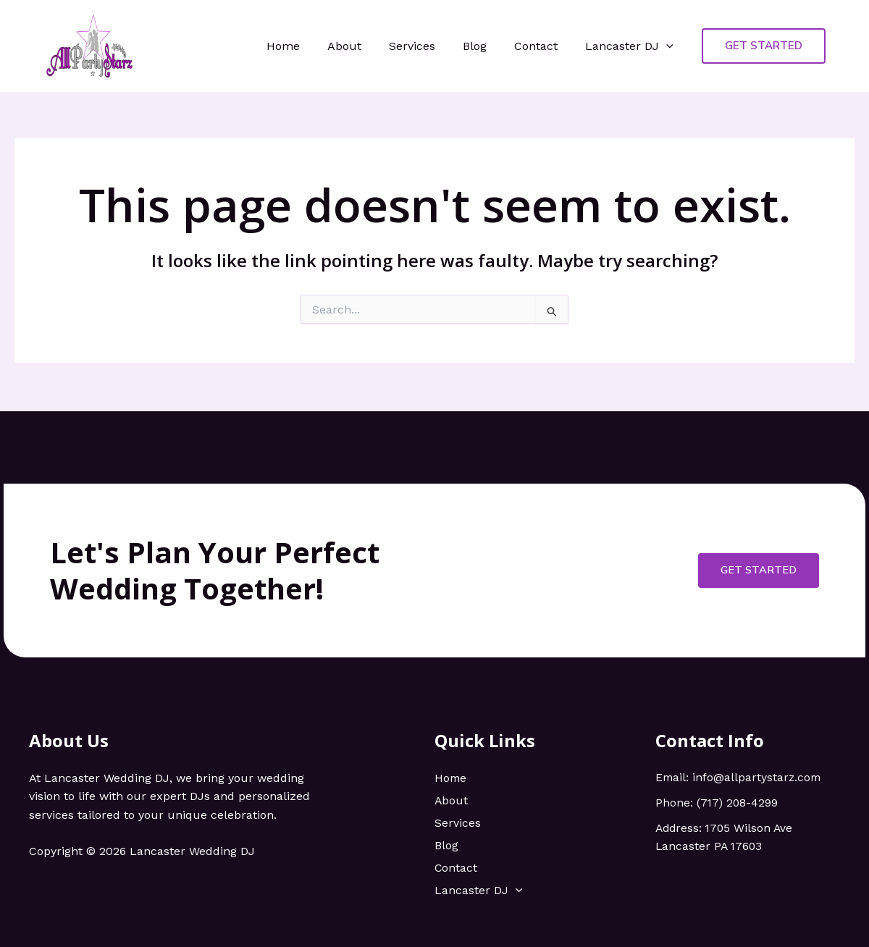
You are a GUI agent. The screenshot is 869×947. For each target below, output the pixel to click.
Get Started (757, 567)
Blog (486, 46)
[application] (668, 46)
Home (307, 46)
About (364, 46)
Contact (542, 46)
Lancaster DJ (631, 46)
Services (427, 46)
